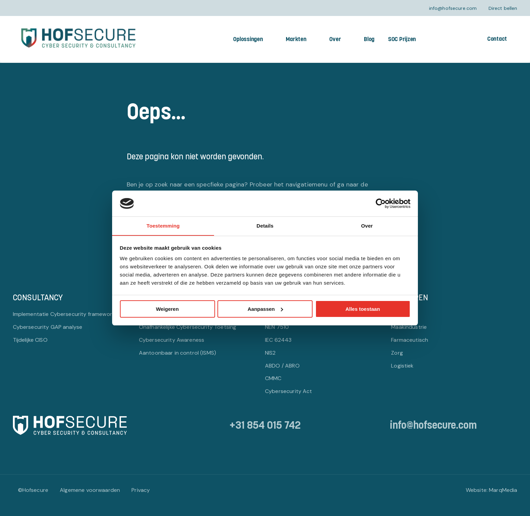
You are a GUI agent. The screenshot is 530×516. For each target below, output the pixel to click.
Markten (296, 39)
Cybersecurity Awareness (171, 339)
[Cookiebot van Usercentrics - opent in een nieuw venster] (380, 203)
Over (335, 39)
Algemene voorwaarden (90, 490)
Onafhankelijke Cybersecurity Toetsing (187, 326)
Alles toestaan (363, 309)
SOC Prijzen (402, 39)
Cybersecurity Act (288, 391)
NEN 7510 (277, 326)
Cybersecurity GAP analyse (48, 326)
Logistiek (402, 365)
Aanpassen (265, 309)
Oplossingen (248, 39)
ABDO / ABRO (282, 365)
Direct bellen (503, 8)
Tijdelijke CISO (30, 339)
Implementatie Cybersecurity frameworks (65, 313)
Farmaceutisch (409, 339)
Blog (369, 39)
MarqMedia (503, 490)
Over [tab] (367, 226)
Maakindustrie (409, 326)
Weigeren (167, 309)
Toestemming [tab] (163, 226)
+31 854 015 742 (265, 426)
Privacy (140, 490)
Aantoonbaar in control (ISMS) (177, 352)
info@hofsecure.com (453, 8)
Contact (497, 39)
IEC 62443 (278, 339)
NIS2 (270, 352)
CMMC (273, 378)
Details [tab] (265, 226)
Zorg (397, 352)
